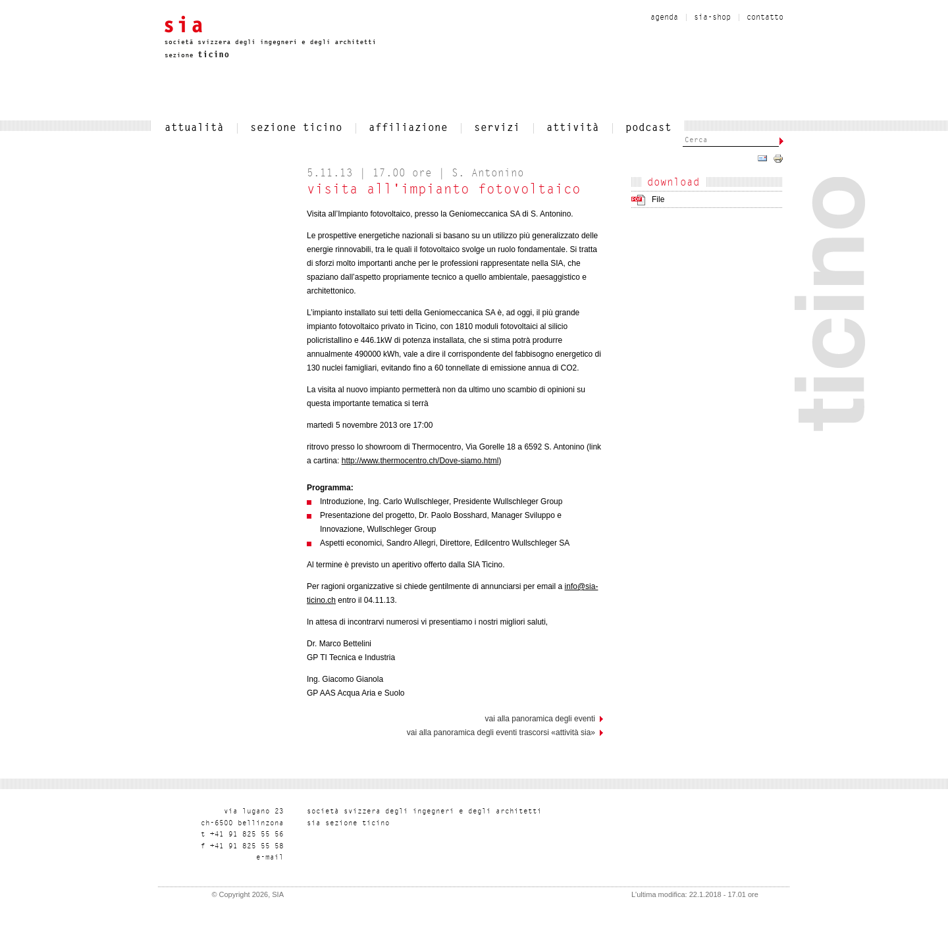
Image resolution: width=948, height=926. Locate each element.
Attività (572, 128)
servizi (497, 128)
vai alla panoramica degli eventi (540, 718)
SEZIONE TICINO (296, 128)
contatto (765, 18)
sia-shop (712, 18)
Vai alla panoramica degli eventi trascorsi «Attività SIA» (501, 732)
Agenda (664, 18)
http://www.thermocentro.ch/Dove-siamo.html (420, 460)
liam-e (270, 858)
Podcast (648, 128)
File (658, 199)
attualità (194, 128)
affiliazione (408, 128)
